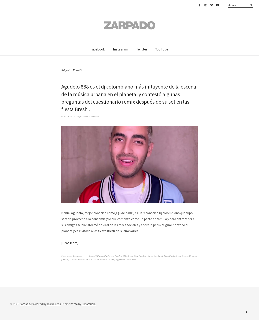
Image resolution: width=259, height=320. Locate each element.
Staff (79, 116)
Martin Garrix (92, 259)
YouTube (217, 5)
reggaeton (120, 259)
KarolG (81, 259)
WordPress (54, 304)
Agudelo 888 (120, 256)
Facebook (199, 5)
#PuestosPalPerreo (105, 256)
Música (78, 256)
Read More (69, 243)
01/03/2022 (66, 116)
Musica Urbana (107, 259)
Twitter (211, 5)
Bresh (130, 256)
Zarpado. (25, 304)
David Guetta (154, 256)
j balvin (64, 259)
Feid (166, 256)
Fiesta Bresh (175, 256)
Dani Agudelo (140, 256)
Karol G (73, 259)
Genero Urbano (189, 256)
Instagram (205, 5)
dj (73, 256)
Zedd (134, 259)
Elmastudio (89, 304)
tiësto (128, 259)
